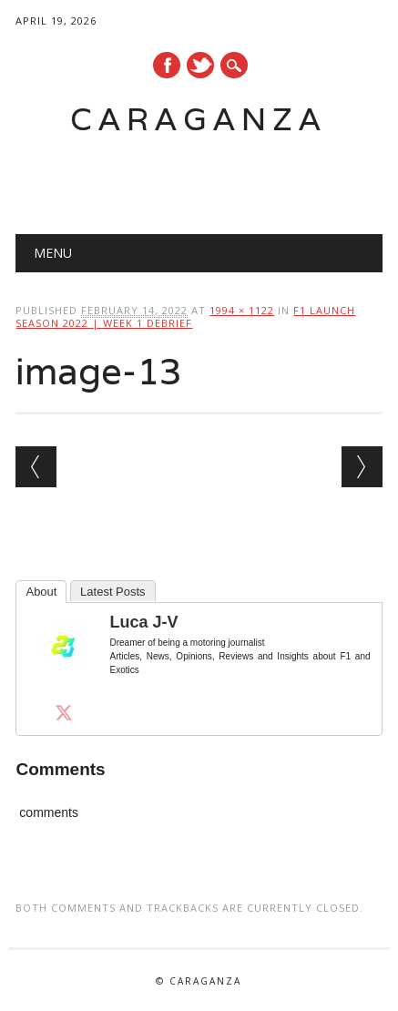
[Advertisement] (206, 178)
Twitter (200, 65)
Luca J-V (143, 622)
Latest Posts (113, 591)
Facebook (166, 65)
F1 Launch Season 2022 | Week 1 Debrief (185, 316)
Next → (362, 466)
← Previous (35, 466)
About (41, 591)
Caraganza (198, 118)
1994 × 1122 (241, 310)
